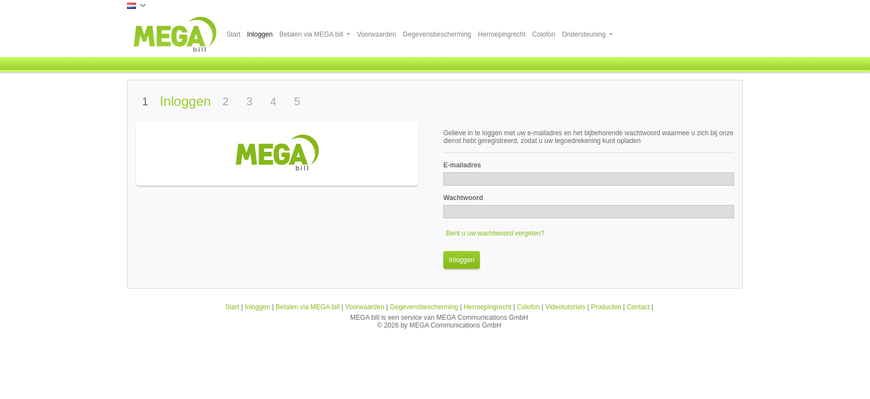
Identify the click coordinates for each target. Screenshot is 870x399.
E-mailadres (462, 165)
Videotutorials (565, 307)
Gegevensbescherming (437, 34)
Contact (637, 307)
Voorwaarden (376, 34)
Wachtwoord (463, 198)
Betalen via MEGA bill (308, 307)
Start (233, 34)
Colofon (543, 34)
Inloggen (259, 34)
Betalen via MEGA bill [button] (312, 34)
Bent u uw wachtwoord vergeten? (495, 233)
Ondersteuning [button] (585, 34)
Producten (606, 307)
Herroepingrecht (501, 34)
